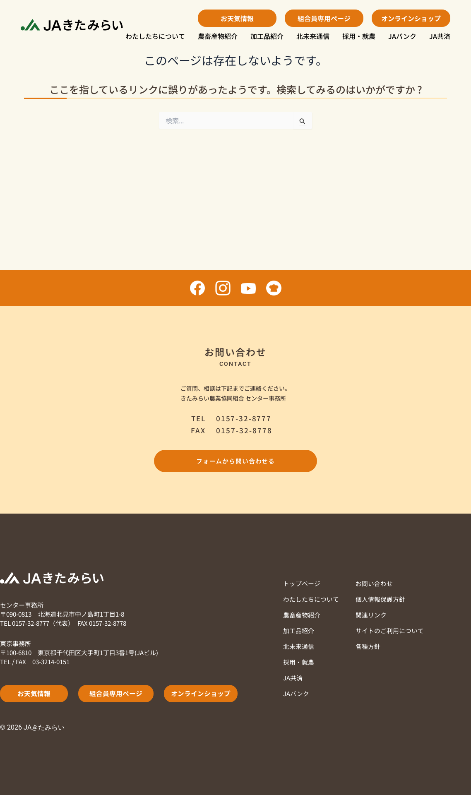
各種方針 (368, 646)
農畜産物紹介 (218, 36)
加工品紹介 (267, 36)
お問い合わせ (374, 583)
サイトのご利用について (390, 630)
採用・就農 (358, 36)
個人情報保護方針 (380, 599)
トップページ (301, 583)
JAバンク (402, 36)
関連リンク (371, 614)
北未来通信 (312, 36)
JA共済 (439, 36)
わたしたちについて (155, 36)
